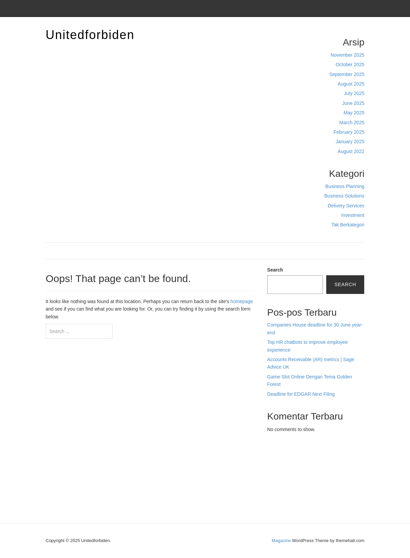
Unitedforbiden (90, 35)
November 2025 (348, 55)
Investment (352, 215)
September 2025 (347, 74)
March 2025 (352, 122)
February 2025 (348, 132)
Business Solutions (344, 196)
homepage (242, 301)
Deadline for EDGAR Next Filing (301, 394)
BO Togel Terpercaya (305, 454)
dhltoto (274, 454)
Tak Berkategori (347, 224)
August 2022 (351, 151)
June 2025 (353, 103)
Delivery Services (346, 205)
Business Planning (344, 186)
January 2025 (350, 141)
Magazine (281, 540)
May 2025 (354, 112)
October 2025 (350, 64)
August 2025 (351, 84)
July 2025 (354, 93)
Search (275, 270)
